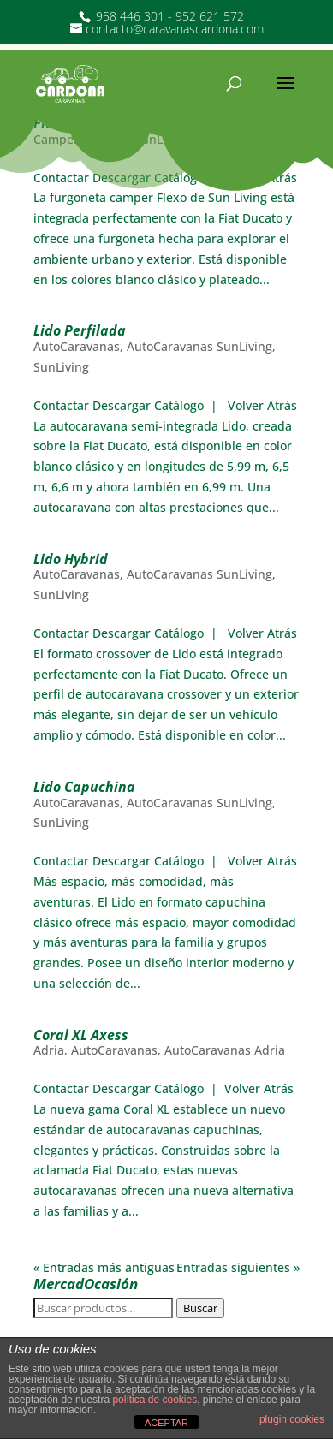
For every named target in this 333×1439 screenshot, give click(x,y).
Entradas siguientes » (238, 1267)
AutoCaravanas (76, 346)
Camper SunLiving (138, 139)
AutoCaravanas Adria (224, 1050)
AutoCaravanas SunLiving (199, 346)
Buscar (200, 1308)
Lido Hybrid (70, 559)
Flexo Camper (78, 123)
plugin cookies (291, 1419)
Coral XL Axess (80, 1035)
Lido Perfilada (79, 330)
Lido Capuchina (84, 786)
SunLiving (225, 139)
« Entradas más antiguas (104, 1267)
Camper (56, 139)
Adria (48, 1050)
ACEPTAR (166, 1423)
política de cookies (154, 1400)
